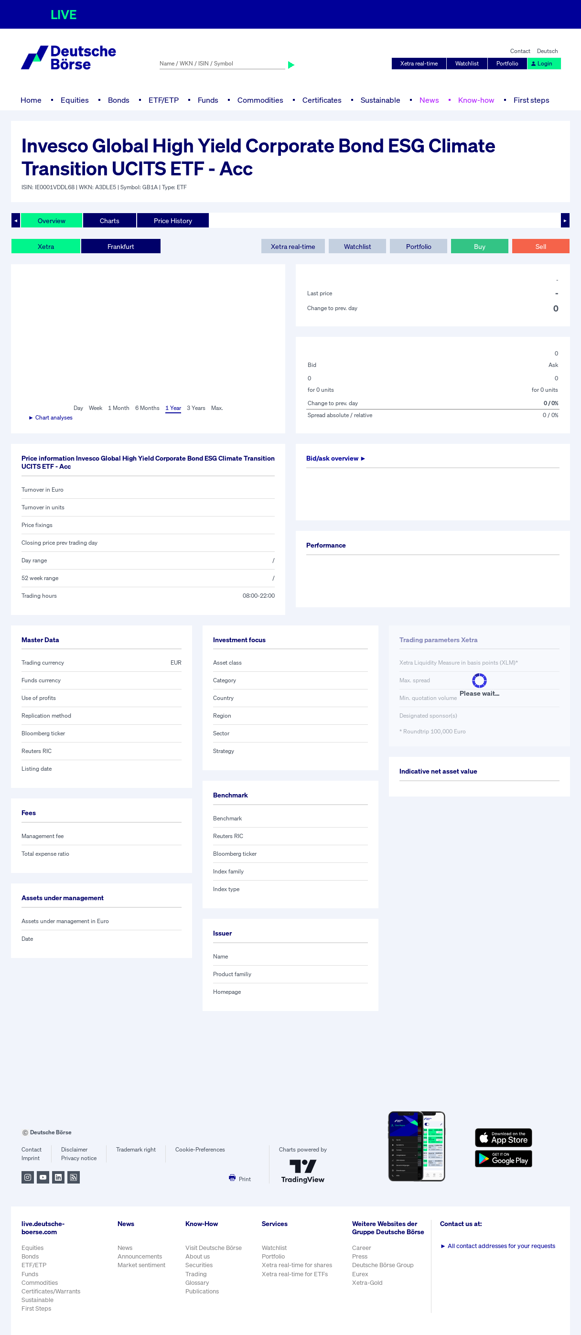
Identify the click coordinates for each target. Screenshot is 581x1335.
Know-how (476, 100)
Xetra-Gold (367, 1283)
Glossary (197, 1283)
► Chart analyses (50, 417)
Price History (173, 220)
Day (78, 407)
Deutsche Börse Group (383, 1265)
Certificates (322, 100)
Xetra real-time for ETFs (295, 1274)
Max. (217, 407)
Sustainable (380, 100)
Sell (541, 246)
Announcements (140, 1256)
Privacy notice (79, 1158)
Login (541, 63)
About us (197, 1256)
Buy (479, 246)
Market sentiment (141, 1265)
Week (95, 407)
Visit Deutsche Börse (213, 1248)
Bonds (118, 100)
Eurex (360, 1274)
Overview (51, 220)
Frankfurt (121, 246)
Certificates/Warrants (51, 1291)
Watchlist (467, 63)
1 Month (118, 407)
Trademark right (136, 1149)
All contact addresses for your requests (497, 1246)
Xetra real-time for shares (297, 1265)
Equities (75, 100)
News (429, 100)
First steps (531, 100)
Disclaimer (74, 1149)
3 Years (196, 407)
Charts (109, 220)
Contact (520, 50)
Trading (196, 1274)
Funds (208, 100)
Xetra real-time (419, 63)
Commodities (260, 100)
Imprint (31, 1158)
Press (359, 1256)
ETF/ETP (164, 100)
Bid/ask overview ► (336, 458)
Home (31, 100)
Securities (199, 1265)
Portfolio (507, 63)
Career (361, 1248)
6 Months (147, 407)
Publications (202, 1291)
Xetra (46, 246)
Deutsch (547, 50)
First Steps (36, 1308)
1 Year (173, 407)
